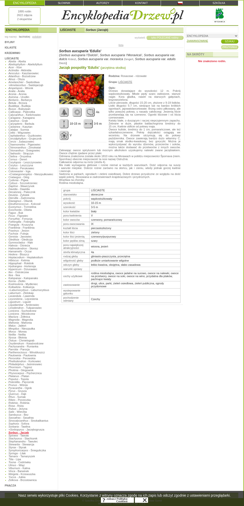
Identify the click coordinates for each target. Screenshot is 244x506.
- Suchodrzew (22, 310)
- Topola (18, 379)
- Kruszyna (20, 224)
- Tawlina (19, 426)
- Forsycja (20, 218)
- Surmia (18, 129)
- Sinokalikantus (28, 420)
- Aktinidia (19, 70)
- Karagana (21, 117)
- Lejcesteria (23, 298)
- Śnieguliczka (27, 450)
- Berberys (20, 99)
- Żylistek (18, 194)
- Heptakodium (25, 257)
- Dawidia (19, 189)
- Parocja (19, 349)
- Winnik (20, 88)
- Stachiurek (22, 438)
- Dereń (17, 159)
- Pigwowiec (24, 144)
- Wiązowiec (19, 132)
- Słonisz (23, 248)
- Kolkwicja (21, 287)
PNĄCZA (10, 485)
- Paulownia (22, 355)
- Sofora (18, 423)
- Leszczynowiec (25, 162)
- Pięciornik (21, 382)
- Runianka (23, 346)
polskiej (36, 36)
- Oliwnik (20, 200)
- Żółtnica (19, 316)
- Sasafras (21, 417)
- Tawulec (23, 441)
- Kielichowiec (24, 114)
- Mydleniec (23, 284)
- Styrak (17, 447)
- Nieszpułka (21, 328)
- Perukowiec (21, 168)
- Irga (19, 171)
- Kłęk (20, 242)
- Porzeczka (19, 399)
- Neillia (17, 334)
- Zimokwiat (24, 147)
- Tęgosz (20, 367)
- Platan (18, 376)
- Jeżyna (17, 408)
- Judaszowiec (21, 141)
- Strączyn (20, 153)
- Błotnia (17, 337)
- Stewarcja (21, 444)
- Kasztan (20, 126)
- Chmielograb (21, 340)
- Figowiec (18, 215)
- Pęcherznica (25, 373)
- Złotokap (21, 292)
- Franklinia (21, 227)
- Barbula (21, 123)
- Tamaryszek (21, 456)
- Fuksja (18, 233)
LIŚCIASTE (12, 58)
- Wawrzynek (21, 186)
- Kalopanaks (23, 278)
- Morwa (17, 331)
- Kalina (19, 468)
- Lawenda (21, 295)
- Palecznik (21, 192)
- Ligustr (19, 301)
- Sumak (17, 396)
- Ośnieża (19, 245)
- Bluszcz (18, 254)
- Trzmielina (22, 206)
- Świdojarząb (25, 85)
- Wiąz (16, 465)
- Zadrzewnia (21, 197)
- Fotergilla (21, 221)
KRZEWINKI (12, 52)
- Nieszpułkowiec (30, 174)
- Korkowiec (24, 361)
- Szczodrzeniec (22, 183)
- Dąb (17, 393)
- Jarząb (18, 432)
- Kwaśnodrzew (25, 343)
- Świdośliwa (23, 82)
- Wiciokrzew (21, 313)
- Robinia (18, 402)
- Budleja (19, 105)
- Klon (15, 67)
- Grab (18, 120)
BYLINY (10, 42)
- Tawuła (18, 435)
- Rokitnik (21, 263)
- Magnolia (20, 319)
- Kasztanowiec (23, 73)
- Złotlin (16, 281)
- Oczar (20, 251)
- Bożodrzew (21, 76)
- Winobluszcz (26, 352)
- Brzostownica (22, 480)
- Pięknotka (21, 111)
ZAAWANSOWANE (197, 41)
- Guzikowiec (25, 135)
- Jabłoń (17, 325)
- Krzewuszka (21, 474)
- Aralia (16, 91)
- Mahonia (20, 322)
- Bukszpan (19, 108)
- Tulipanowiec (25, 307)
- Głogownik (20, 370)
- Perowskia (21, 358)
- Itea (14, 275)
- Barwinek (18, 471)
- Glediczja (20, 239)
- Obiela (20, 209)
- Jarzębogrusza (26, 429)
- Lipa (14, 459)
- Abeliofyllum (25, 64)
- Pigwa (18, 180)
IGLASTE (11, 47)
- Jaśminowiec (25, 364)
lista (121, 45)
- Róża (16, 405)
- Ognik (20, 387)
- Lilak (17, 453)
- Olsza (16, 79)
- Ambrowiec (23, 304)
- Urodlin (18, 97)
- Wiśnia (18, 385)
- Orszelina (19, 156)
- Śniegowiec (24, 150)
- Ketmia (19, 260)
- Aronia (17, 94)
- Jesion (18, 230)
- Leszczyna (20, 165)
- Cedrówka (19, 462)
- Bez (18, 414)
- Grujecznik (25, 138)
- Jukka (17, 477)
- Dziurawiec (22, 269)
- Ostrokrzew (18, 272)
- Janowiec (20, 236)
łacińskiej (24, 36)
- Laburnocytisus (28, 290)
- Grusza (17, 390)
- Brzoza (17, 102)
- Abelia (17, 61)
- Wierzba (17, 411)
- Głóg (18, 177)
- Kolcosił (24, 203)
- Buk (15, 212)
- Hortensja (22, 266)
